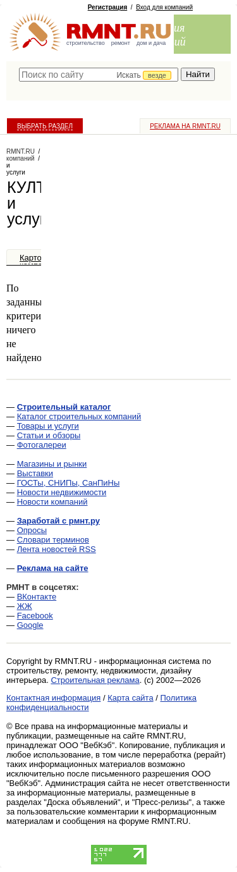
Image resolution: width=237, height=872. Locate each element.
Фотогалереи (41, 445)
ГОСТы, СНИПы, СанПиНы (68, 483)
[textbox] (98, 75)
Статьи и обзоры (49, 435)
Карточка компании (38, 261)
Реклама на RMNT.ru (185, 126)
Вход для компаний (164, 7)
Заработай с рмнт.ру (58, 520)
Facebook (35, 615)
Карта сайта (130, 698)
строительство (85, 43)
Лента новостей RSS (56, 549)
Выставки (35, 473)
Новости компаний (52, 502)
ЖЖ (24, 606)
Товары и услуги (48, 426)
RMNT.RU (20, 151)
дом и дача (151, 43)
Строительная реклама (95, 680)
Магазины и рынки (52, 464)
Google (30, 625)
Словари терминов (53, 539)
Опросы (32, 530)
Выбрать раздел (45, 126)
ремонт (120, 43)
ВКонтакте (37, 596)
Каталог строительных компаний (79, 416)
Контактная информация (53, 698)
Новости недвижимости (62, 492)
